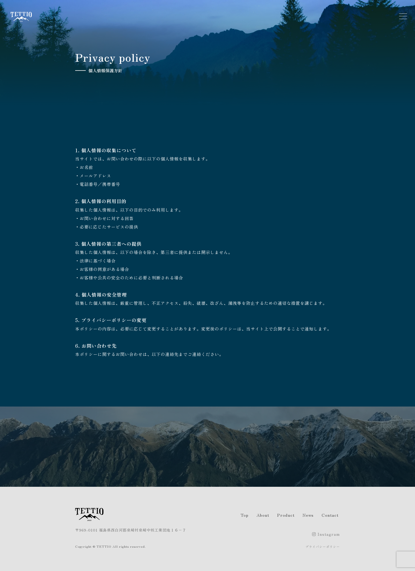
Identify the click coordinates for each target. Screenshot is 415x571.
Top (245, 515)
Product (286, 515)
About (262, 515)
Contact (330, 515)
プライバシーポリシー (322, 546)
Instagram (326, 534)
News (308, 515)
